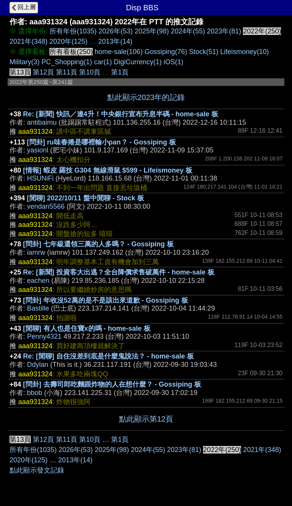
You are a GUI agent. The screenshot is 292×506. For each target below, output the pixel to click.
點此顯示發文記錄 (37, 470)
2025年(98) (152, 31)
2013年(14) (115, 41)
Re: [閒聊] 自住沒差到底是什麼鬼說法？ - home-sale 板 (108, 356)
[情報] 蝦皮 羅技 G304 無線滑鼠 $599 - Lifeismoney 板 (107, 170)
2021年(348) (29, 41)
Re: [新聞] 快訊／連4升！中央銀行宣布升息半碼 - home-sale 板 (120, 114)
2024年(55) (188, 31)
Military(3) (25, 62)
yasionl (37, 150)
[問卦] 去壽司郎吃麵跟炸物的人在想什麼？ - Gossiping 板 (112, 384)
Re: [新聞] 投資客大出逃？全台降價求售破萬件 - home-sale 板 (118, 272)
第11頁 (66, 72)
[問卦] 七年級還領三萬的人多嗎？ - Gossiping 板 (98, 244)
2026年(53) (115, 31)
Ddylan (37, 364)
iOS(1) (173, 62)
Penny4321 (44, 336)
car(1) (103, 62)
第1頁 (120, 72)
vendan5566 (46, 206)
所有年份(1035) (73, 31)
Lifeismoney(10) (244, 52)
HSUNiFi (40, 178)
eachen (38, 280)
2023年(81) (224, 31)
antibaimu (42, 122)
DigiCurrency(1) (138, 62)
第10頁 (89, 72)
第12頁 (43, 72)
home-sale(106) (119, 52)
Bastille (38, 308)
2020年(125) (68, 41)
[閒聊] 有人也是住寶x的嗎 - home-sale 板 (87, 328)
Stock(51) (203, 52)
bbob (34, 393)
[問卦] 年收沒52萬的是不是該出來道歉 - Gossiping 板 (105, 300)
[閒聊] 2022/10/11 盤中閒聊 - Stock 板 (85, 198)
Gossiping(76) (165, 52)
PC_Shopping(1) (66, 62)
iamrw (36, 252)
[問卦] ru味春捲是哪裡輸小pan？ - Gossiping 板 (101, 142)
